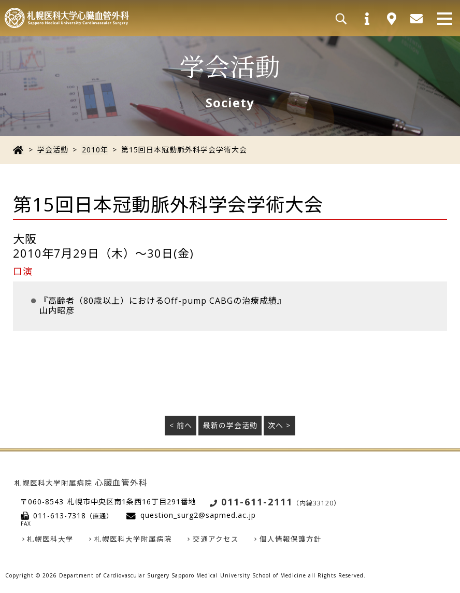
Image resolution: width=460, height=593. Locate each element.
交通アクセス (216, 539)
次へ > (279, 425)
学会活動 (52, 149)
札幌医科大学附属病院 (133, 539)
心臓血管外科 (81, 482)
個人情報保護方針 (291, 539)
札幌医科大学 (50, 539)
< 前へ (180, 425)
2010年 (94, 149)
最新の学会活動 (230, 425)
